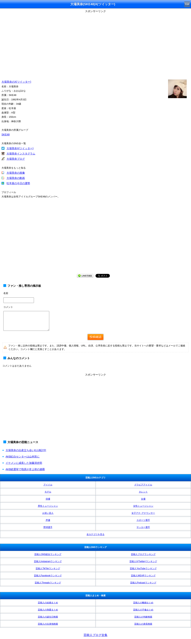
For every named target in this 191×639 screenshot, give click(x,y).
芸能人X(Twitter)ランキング (143, 561)
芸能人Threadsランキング (48, 582)
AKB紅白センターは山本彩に (23, 456)
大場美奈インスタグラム (21, 153)
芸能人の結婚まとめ (48, 602)
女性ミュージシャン (143, 506)
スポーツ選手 (143, 520)
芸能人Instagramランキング (48, 561)
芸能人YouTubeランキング (143, 568)
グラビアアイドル (143, 484)
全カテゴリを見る (95, 534)
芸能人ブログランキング (143, 554)
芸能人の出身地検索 (48, 624)
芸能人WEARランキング (143, 575)
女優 (143, 499)
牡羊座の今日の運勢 (18, 183)
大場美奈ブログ (16, 158)
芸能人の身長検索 (143, 624)
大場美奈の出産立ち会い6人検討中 (26, 450)
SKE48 (5, 134)
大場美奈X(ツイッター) (20, 148)
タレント (143, 491)
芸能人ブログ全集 (95, 635)
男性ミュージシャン (48, 506)
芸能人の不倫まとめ (143, 609)
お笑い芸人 (48, 513)
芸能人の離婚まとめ (143, 602)
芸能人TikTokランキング (48, 568)
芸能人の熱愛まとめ (48, 609)
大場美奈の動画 (16, 177)
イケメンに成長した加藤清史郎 (24, 462)
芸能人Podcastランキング (143, 582)
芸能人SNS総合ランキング (47, 554)
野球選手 (47, 527)
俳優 (48, 499)
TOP (187, 4)
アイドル (47, 484)
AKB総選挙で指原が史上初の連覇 (25, 469)
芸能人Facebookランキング (48, 575)
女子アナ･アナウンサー (143, 513)
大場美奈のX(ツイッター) (16, 81)
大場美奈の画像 (16, 172)
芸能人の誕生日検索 (48, 616)
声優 (48, 520)
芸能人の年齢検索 (143, 616)
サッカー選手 (143, 527)
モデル (48, 491)
